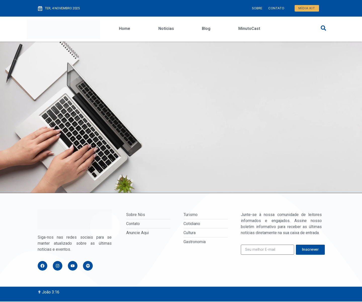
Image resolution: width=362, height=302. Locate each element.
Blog (206, 28)
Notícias (166, 28)
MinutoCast (249, 28)
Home (124, 28)
